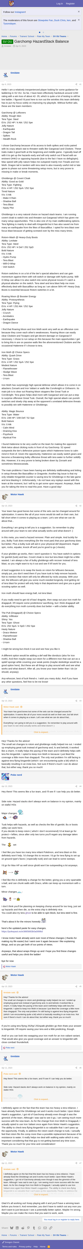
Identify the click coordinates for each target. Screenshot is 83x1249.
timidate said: (10, 992)
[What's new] (79, 3)
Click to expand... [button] (41, 732)
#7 (80, 1163)
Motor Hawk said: (11, 707)
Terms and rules (9, 1246)
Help (36, 1246)
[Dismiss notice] (78, 12)
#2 (80, 506)
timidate (7, 46)
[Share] (76, 84)
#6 (80, 1068)
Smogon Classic (11, 1242)
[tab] (40, 32)
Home (42, 1246)
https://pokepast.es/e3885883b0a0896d (22, 931)
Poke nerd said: (11, 1074)
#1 (80, 84)
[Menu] (4, 3)
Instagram (20, 12)
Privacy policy (25, 1246)
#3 (80, 701)
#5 (80, 986)
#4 (80, 786)
